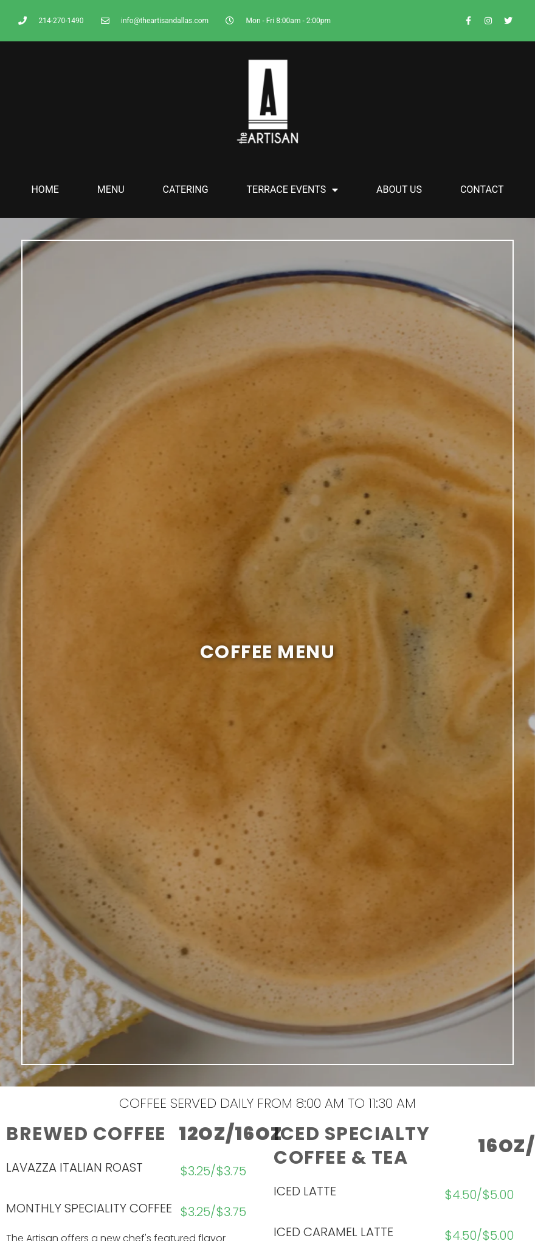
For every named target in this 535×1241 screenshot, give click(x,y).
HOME (44, 189)
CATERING (186, 189)
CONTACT (482, 189)
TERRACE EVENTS (293, 190)
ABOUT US (399, 189)
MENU (111, 189)
